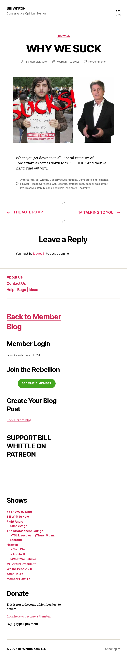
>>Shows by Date (19, 511)
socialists (71, 188)
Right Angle (15, 521)
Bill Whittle (16, 8)
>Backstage (18, 526)
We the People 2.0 (19, 569)
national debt (77, 184)
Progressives (28, 188)
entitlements (102, 180)
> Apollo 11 (17, 554)
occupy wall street (97, 184)
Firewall (63, 36)
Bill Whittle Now (18, 516)
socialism (59, 188)
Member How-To (18, 578)
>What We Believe (23, 559)
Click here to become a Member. (29, 616)
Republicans (44, 188)
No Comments (97, 62)
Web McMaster (38, 62)
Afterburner (27, 180)
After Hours (15, 573)
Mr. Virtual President (21, 564)
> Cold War (18, 549)
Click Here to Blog (19, 420)
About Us (15, 277)
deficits (73, 180)
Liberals (63, 184)
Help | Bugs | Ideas (24, 289)
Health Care (38, 184)
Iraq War (52, 184)
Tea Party (85, 188)
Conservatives (59, 180)
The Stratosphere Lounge (25, 530)
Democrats (86, 180)
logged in (39, 253)
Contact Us (17, 283)
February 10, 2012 (68, 62)
